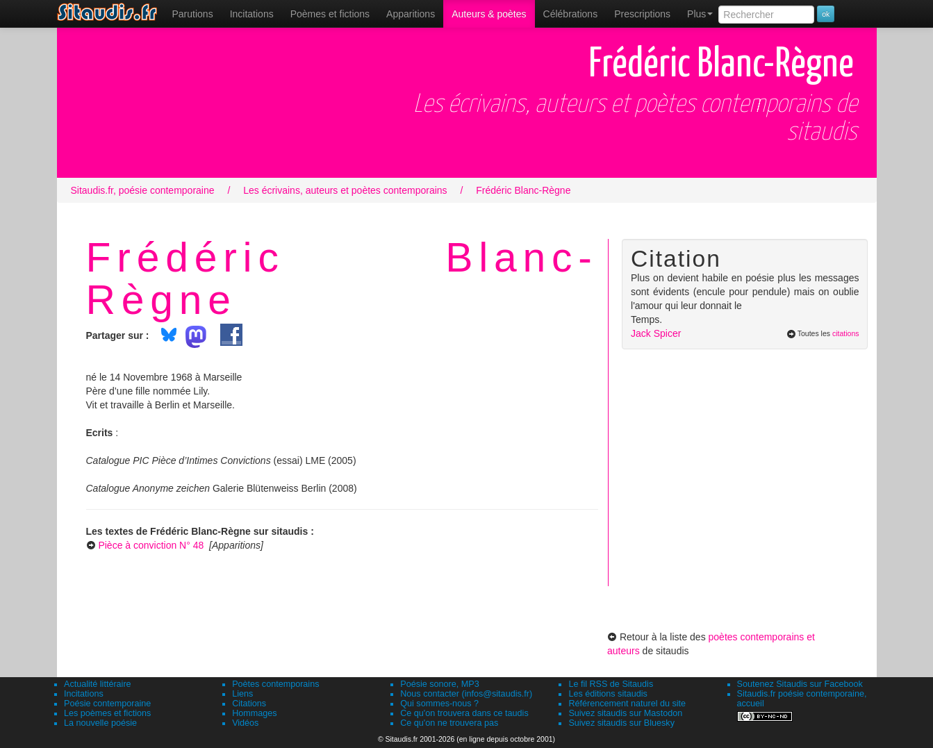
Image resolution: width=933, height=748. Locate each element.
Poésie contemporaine (107, 703)
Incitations (84, 694)
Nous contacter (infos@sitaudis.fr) (466, 694)
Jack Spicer (656, 333)
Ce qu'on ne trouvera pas (449, 723)
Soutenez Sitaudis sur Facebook (800, 684)
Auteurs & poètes (489, 13)
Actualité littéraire (97, 684)
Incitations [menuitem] (252, 13)
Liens (242, 694)
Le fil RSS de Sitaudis (610, 684)
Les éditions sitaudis (607, 694)
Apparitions (410, 13)
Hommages (254, 713)
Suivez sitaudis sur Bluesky (621, 723)
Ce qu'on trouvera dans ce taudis (464, 713)
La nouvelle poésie (100, 723)
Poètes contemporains (275, 684)
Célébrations (570, 13)
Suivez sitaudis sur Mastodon (625, 713)
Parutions (192, 13)
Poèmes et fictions (330, 13)
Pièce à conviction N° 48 (151, 545)
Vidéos (245, 723)
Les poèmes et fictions (107, 713)
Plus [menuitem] (700, 13)
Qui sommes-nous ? (439, 703)
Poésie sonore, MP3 (439, 684)
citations (845, 333)
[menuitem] (193, 14)
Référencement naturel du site (627, 703)
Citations (249, 703)
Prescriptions (642, 13)
